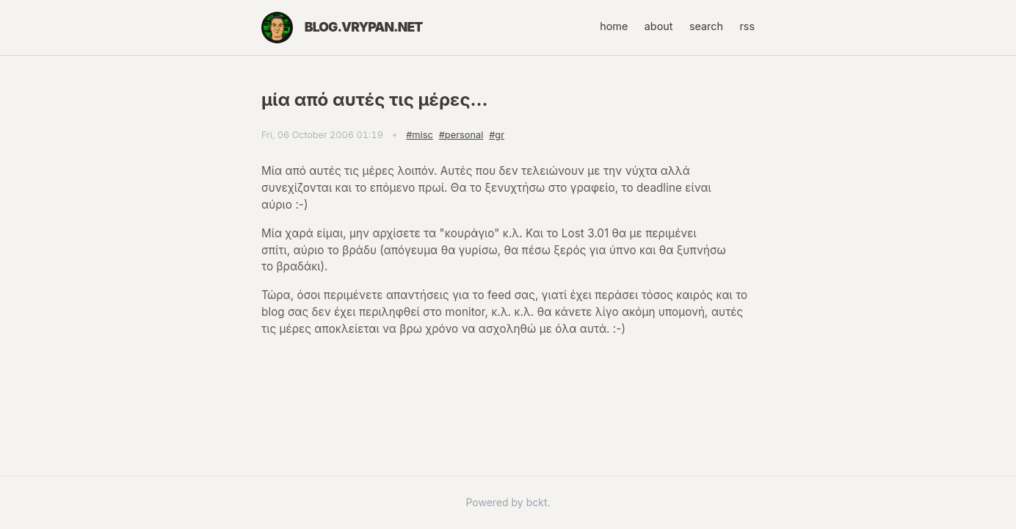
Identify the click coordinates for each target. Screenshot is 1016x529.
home (614, 26)
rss (747, 26)
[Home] (277, 27)
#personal (461, 134)
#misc (419, 134)
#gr (496, 134)
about (659, 26)
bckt (537, 502)
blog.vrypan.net (364, 27)
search (706, 26)
